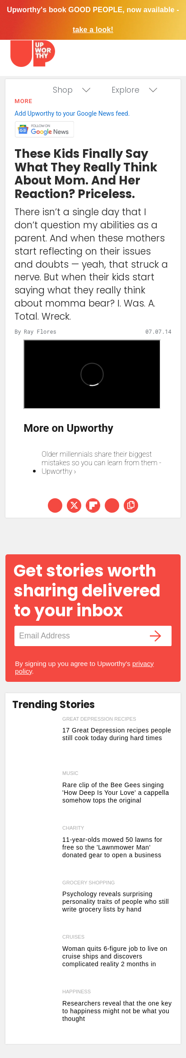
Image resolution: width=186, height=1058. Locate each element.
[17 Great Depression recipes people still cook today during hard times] (35, 742)
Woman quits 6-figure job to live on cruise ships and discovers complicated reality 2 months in (114, 956)
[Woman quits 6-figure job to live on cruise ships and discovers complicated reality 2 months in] (35, 959)
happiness (76, 991)
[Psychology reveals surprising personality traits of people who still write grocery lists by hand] (35, 905)
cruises (73, 937)
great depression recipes (99, 719)
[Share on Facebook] (55, 505)
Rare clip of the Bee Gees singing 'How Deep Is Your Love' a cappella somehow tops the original (115, 792)
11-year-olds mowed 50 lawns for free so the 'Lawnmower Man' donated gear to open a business (112, 847)
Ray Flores (40, 331)
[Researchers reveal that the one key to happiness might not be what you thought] (35, 1014)
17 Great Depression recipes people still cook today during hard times (116, 734)
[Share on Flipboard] (93, 505)
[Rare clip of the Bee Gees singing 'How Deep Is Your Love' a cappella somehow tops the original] (35, 796)
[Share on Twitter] (74, 505)
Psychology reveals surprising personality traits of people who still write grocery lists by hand (115, 901)
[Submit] (156, 636)
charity (73, 828)
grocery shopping (88, 882)
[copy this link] (131, 505)
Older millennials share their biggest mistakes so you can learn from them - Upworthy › (101, 463)
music (70, 773)
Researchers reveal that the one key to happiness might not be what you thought (117, 1011)
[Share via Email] (112, 505)
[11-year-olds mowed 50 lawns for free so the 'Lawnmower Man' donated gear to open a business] (35, 851)
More (23, 101)
